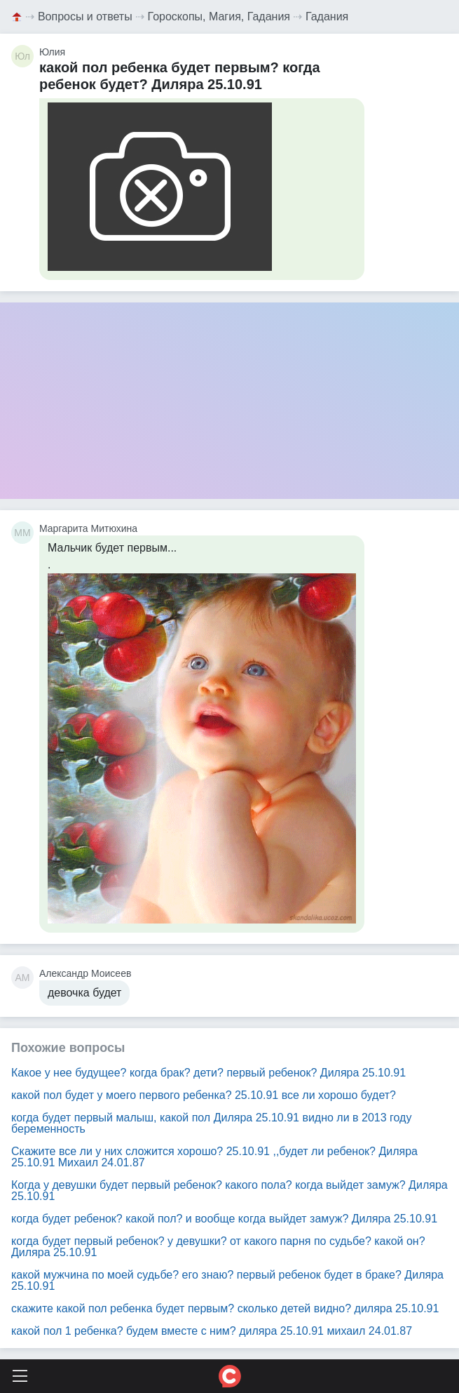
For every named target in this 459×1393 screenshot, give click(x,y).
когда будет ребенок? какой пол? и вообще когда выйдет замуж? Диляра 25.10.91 (224, 1219)
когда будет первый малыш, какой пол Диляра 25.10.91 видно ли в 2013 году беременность (211, 1123)
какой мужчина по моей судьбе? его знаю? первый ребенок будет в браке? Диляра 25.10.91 (227, 1280)
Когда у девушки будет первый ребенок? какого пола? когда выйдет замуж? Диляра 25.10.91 (229, 1190)
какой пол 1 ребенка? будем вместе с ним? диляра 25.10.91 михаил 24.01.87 (211, 1331)
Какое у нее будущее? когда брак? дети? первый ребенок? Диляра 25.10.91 (208, 1073)
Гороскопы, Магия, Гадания (219, 16)
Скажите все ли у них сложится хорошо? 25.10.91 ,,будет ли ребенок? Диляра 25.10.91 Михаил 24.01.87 (214, 1156)
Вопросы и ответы (85, 16)
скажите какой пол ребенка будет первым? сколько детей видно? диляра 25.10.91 (225, 1308)
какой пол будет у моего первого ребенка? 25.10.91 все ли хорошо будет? (203, 1095)
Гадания (327, 16)
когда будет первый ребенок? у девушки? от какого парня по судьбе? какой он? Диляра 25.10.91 (218, 1246)
